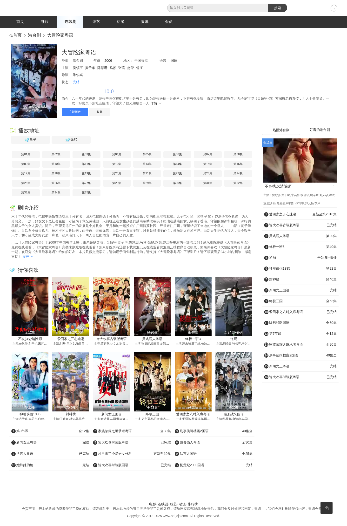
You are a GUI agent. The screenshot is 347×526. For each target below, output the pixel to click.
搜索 (277, 8)
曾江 (139, 68)
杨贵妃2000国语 (214, 465)
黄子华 (90, 68)
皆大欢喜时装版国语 (132, 465)
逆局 (233, 339)
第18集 (56, 174)
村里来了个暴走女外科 (132, 454)
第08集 (238, 155)
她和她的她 (50, 465)
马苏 (113, 68)
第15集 (207, 164)
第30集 (177, 183)
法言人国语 (214, 454)
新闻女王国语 (111, 415)
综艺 (96, 22)
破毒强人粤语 (214, 442)
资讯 (144, 22)
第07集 (207, 155)
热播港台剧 (281, 130)
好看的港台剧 (320, 130)
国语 (174, 61)
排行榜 (193, 504)
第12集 (116, 164)
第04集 (116, 155)
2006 (108, 61)
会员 (169, 22)
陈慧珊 (102, 68)
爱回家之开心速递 (70, 339)
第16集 (238, 164)
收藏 (99, 112)
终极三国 (152, 415)
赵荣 (130, 68)
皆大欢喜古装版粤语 (111, 339)
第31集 (207, 183)
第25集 (25, 183)
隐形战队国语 (234, 415)
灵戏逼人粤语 (152, 339)
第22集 (177, 174)
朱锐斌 (78, 75)
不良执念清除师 (30, 339)
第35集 (86, 193)
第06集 (177, 155)
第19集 (86, 174)
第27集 (86, 183)
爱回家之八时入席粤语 (193, 415)
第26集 (56, 183)
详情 (156, 104)
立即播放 (75, 112)
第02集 (56, 155)
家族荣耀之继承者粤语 (132, 431)
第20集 (116, 174)
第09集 (25, 164)
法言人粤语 (50, 454)
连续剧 (70, 22)
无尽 (71, 140)
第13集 (147, 164)
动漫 (120, 22)
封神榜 (71, 415)
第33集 (25, 193)
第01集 (25, 155)
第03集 (86, 155)
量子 (30, 140)
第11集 (86, 164)
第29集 (147, 183)
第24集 (238, 174)
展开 (28, 257)
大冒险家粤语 (60, 35)
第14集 (177, 164)
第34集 (56, 193)
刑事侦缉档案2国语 (214, 431)
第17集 (25, 174)
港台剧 (34, 35)
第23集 (207, 174)
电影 (44, 22)
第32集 (238, 183)
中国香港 (141, 61)
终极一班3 (193, 339)
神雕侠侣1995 (30, 415)
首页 (20, 22)
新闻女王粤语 (50, 442)
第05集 (147, 155)
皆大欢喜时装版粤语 (132, 442)
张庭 (121, 68)
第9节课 (50, 431)
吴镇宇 (78, 68)
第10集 (56, 164)
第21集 (147, 174)
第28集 (116, 183)
